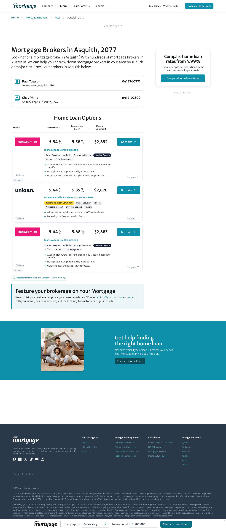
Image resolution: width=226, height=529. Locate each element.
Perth (184, 460)
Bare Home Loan (61, 149)
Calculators (81, 6)
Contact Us (86, 451)
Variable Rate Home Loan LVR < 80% (68, 197)
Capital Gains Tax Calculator (160, 443)
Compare (47, 6)
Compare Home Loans (199, 6)
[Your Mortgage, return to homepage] (24, 6)
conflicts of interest (136, 499)
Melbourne (187, 447)
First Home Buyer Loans (125, 456)
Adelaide (186, 456)
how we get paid (162, 499)
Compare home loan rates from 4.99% (183, 59)
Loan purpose (72, 524)
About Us (85, 443)
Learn (63, 6)
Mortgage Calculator (157, 451)
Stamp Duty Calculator (158, 456)
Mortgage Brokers (171, 6)
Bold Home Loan (61, 239)
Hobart (185, 464)
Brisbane (186, 451)
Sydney (185, 443)
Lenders (99, 6)
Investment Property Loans (127, 451)
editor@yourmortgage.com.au (116, 297)
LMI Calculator (154, 447)
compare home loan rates (183, 78)
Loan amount (120, 524)
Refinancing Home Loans (126, 447)
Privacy (16, 474)
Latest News (155, 6)
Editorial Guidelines (89, 447)
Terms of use (27, 474)
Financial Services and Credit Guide (145, 513)
